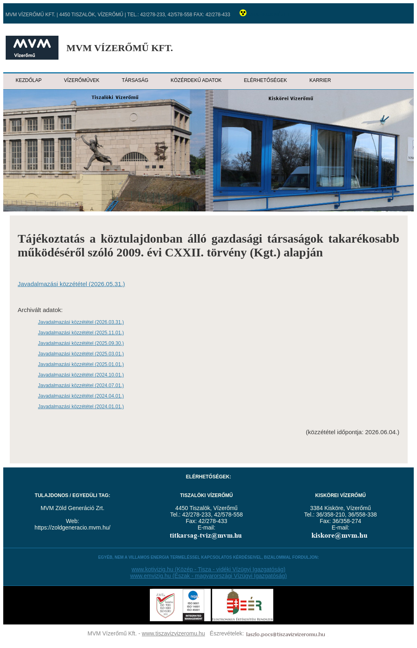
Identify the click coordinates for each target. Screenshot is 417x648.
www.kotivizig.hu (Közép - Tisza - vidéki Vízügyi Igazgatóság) (208, 569)
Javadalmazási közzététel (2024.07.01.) (81, 385)
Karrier (320, 80)
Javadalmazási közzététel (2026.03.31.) (81, 322)
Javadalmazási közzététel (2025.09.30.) (81, 343)
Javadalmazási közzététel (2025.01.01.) (81, 364)
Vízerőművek (81, 80)
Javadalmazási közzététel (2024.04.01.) (81, 396)
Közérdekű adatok (196, 80)
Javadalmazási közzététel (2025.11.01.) (81, 333)
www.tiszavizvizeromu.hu (173, 633)
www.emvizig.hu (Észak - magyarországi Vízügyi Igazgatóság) (208, 576)
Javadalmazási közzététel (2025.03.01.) (81, 354)
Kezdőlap (29, 80)
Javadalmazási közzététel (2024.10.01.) (81, 375)
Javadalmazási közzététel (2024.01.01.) (81, 406)
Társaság (135, 80)
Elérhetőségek (265, 80)
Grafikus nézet (269, 14)
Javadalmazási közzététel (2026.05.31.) (71, 283)
